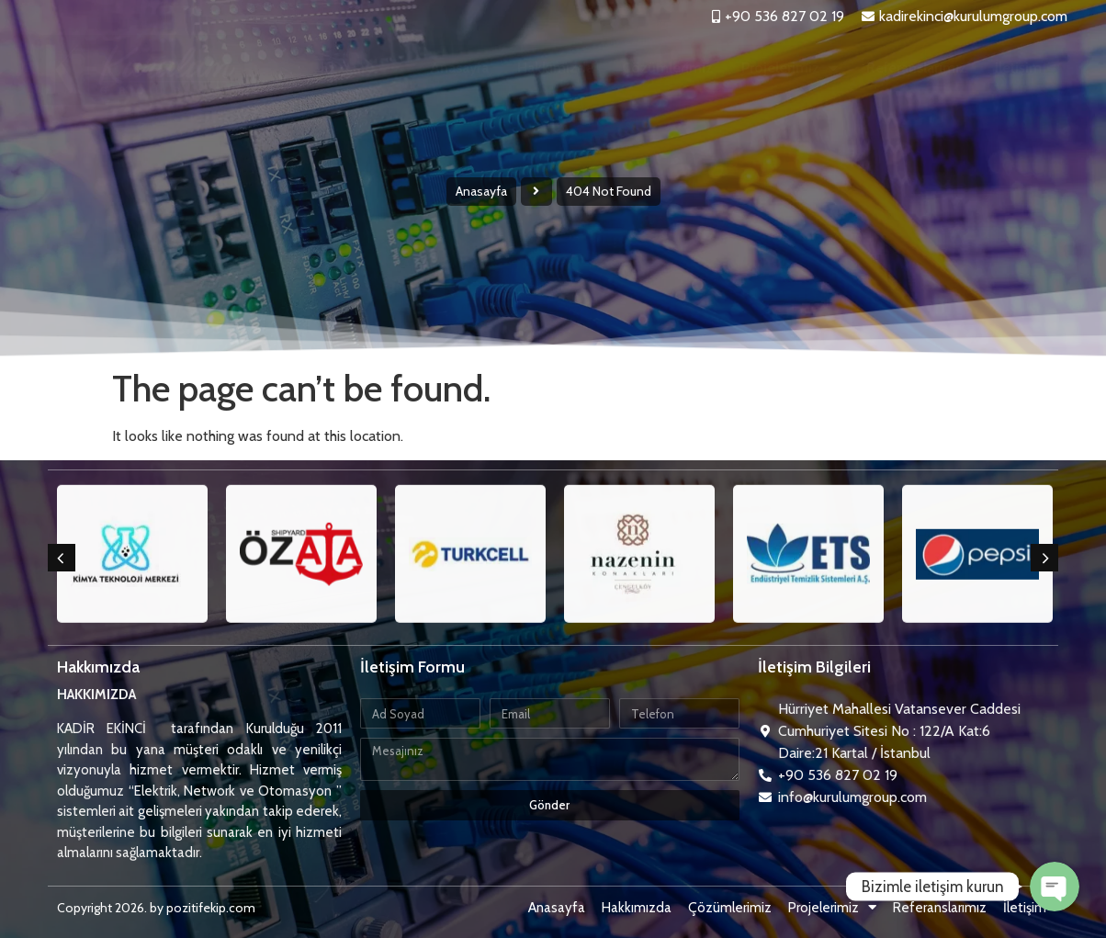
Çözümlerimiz (667, 67)
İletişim (1018, 67)
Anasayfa (459, 67)
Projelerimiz (789, 68)
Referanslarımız (916, 67)
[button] (61, 557)
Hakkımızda (555, 67)
